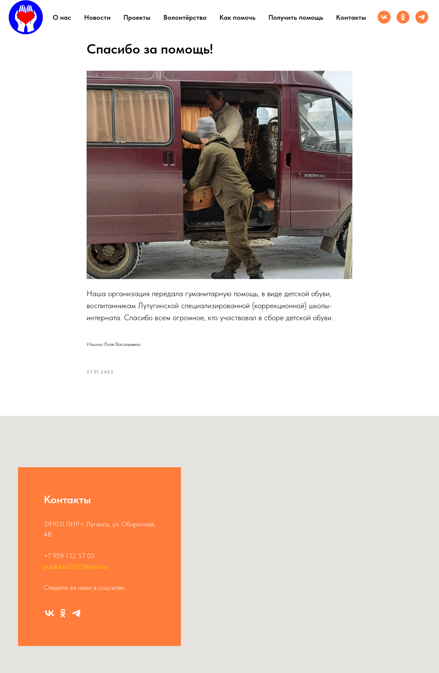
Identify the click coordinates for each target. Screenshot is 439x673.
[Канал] (421, 17)
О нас (62, 17)
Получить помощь (295, 17)
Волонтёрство (185, 17)
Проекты (136, 17)
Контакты (351, 17)
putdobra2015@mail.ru (76, 566)
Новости (97, 17)
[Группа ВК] (384, 17)
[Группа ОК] (403, 17)
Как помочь (238, 17)
